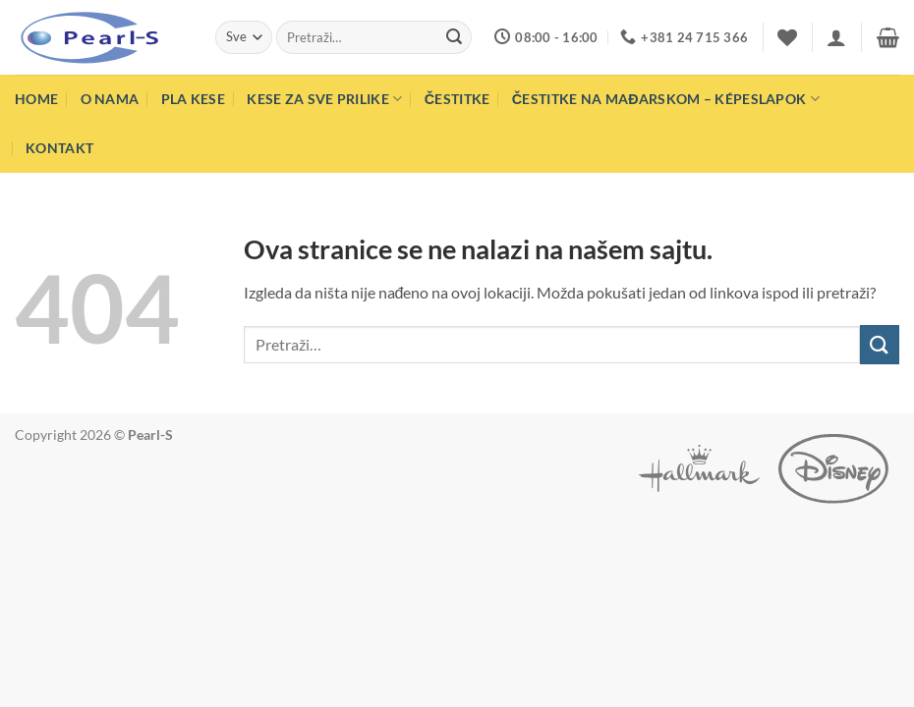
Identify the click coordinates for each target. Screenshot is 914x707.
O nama (110, 98)
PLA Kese (193, 98)
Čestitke (457, 98)
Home (36, 98)
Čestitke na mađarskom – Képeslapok (666, 98)
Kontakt (59, 147)
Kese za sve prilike (324, 98)
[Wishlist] (787, 37)
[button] (836, 37)
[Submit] (454, 37)
